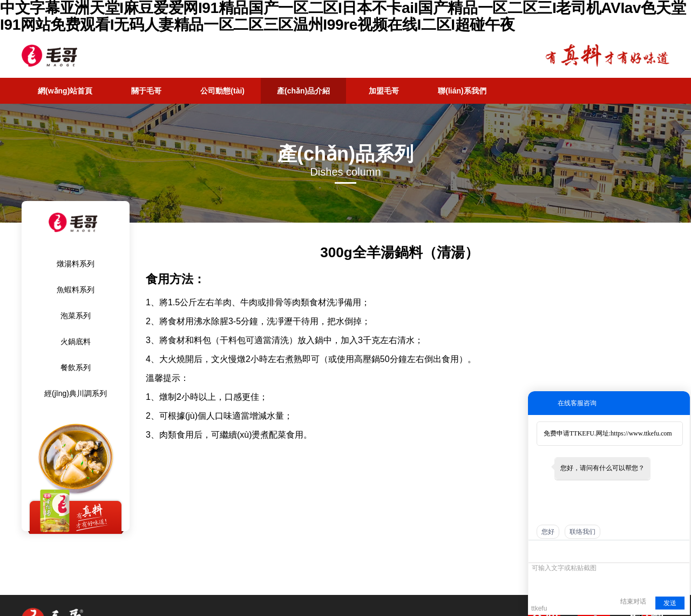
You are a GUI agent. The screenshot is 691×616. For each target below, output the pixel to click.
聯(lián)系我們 (462, 90)
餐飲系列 (75, 367)
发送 (669, 603)
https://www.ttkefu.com (641, 433)
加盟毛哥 (384, 90)
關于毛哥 (146, 90)
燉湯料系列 (75, 263)
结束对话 (633, 601)
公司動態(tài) (222, 90)
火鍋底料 (75, 341)
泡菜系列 (75, 315)
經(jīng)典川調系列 (75, 393)
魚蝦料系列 (75, 289)
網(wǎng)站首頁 (65, 90)
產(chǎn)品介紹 (303, 90)
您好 (547, 531)
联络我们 (582, 531)
